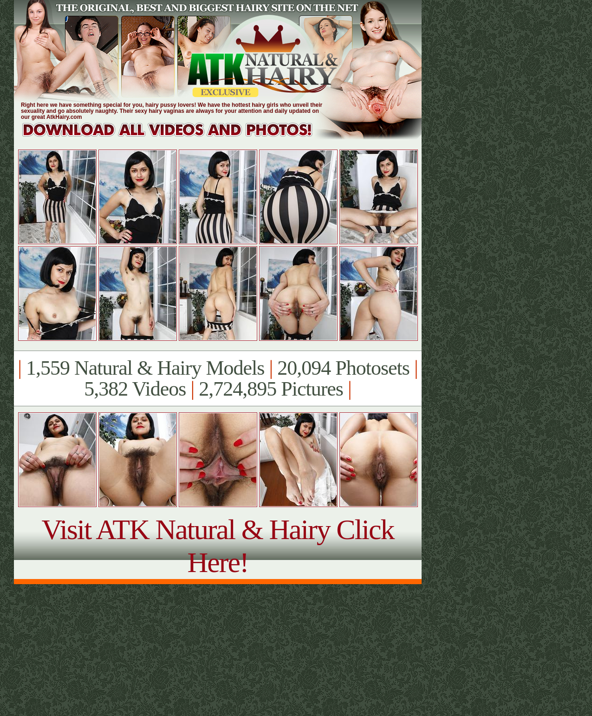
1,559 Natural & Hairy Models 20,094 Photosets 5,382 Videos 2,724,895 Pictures (217, 378)
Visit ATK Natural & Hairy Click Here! (217, 546)
